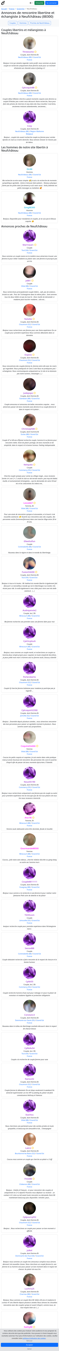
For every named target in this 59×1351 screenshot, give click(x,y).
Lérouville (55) (24, 920)
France (11, 9)
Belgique (29, 134)
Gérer (29, 1349)
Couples (12, 23)
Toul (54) (25, 250)
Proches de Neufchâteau (40, 23)
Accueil (4, 9)
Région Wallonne (37, 131)
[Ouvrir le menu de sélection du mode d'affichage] (31, 3)
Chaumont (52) (25, 324)
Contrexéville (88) (25, 547)
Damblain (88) (24, 398)
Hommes (23, 23)
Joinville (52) (25, 716)
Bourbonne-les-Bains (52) (25, 1153)
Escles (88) (25, 434)
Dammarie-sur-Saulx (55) (25, 1020)
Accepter (29, 1345)
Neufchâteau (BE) (22, 131)
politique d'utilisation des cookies (34, 1338)
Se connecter (52, 3)
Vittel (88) (25, 286)
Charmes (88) (25, 1294)
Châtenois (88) (25, 1184)
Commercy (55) (25, 470)
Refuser (29, 1341)
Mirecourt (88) (24, 616)
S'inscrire (39, 3)
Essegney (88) (24, 887)
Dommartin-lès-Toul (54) (24, 1256)
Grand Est (20, 9)
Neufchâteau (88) (25, 57)
